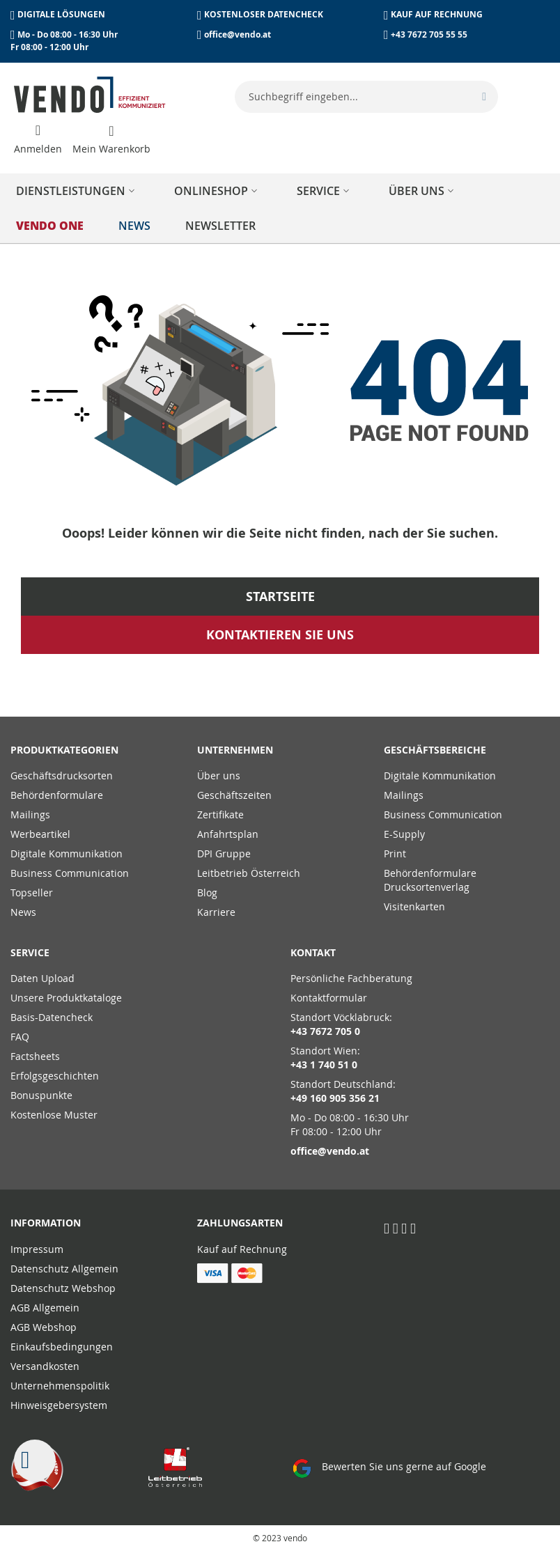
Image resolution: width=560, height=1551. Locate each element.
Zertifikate (220, 814)
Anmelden (38, 148)
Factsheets (35, 1056)
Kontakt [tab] (313, 952)
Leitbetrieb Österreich (248, 873)
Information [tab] (45, 1222)
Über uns (218, 775)
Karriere (216, 912)
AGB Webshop (43, 1327)
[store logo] (90, 95)
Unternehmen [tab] (235, 750)
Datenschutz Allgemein (64, 1268)
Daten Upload (42, 978)
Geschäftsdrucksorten (61, 775)
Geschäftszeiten (234, 795)
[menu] (280, 208)
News (23, 912)
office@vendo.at (237, 34)
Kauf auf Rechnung (242, 1249)
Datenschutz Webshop (63, 1288)
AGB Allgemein (44, 1307)
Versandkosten (44, 1366)
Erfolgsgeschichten (54, 1075)
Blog (207, 892)
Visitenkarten (414, 906)
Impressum (36, 1249)
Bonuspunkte (41, 1095)
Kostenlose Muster (54, 1114)
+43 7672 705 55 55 (429, 34)
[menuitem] (77, 190)
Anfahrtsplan (227, 834)
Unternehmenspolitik (59, 1385)
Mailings (30, 814)
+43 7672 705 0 (325, 1031)
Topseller (31, 892)
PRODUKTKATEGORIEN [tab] (64, 750)
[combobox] (366, 97)
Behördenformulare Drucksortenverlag (430, 880)
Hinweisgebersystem (58, 1405)
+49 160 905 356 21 (335, 1098)
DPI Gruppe (224, 853)
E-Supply (404, 834)
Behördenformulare (56, 795)
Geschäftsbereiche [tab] (435, 750)
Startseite (280, 596)
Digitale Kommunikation (66, 853)
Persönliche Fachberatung (351, 978)
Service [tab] (29, 952)
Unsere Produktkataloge (66, 997)
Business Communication (69, 873)
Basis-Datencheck (51, 1017)
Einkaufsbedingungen (61, 1346)
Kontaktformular (328, 997)
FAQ (19, 1036)
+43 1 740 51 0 (323, 1064)
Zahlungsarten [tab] (240, 1222)
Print (395, 853)
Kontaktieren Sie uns (280, 635)
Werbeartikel (40, 834)
